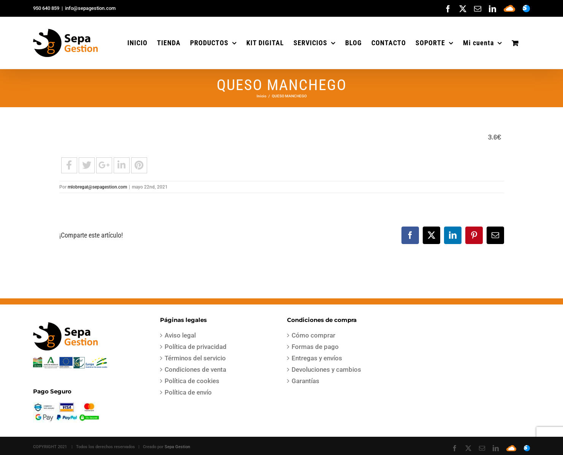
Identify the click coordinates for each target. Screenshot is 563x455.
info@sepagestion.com (90, 8)
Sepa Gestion (177, 446)
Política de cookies (192, 381)
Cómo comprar (313, 335)
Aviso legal (180, 335)
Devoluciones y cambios (326, 369)
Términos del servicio (195, 358)
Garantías (305, 381)
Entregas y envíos (317, 358)
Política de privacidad (196, 346)
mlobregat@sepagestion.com (97, 187)
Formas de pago (315, 346)
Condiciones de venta (195, 369)
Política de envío (188, 392)
